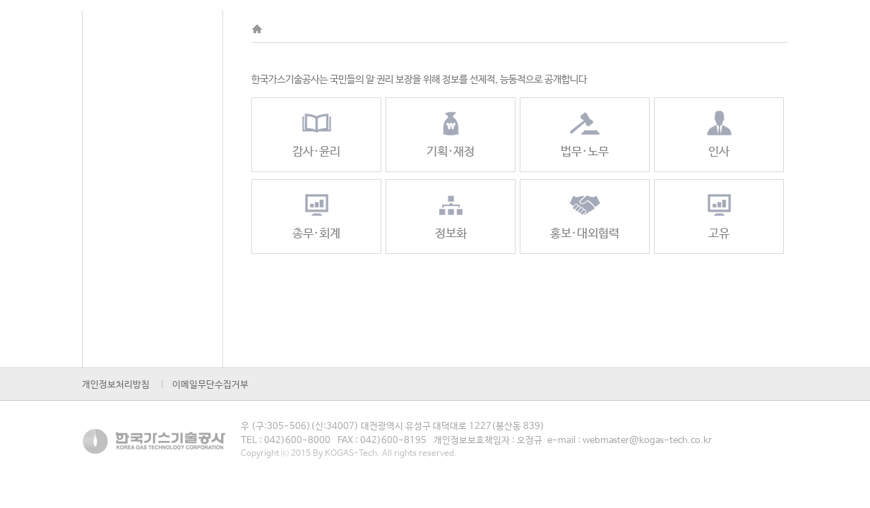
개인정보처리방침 (116, 385)
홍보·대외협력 (584, 215)
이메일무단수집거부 (210, 385)
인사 (719, 134)
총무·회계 (316, 215)
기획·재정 (451, 134)
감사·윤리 (316, 134)
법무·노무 (585, 134)
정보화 (451, 215)
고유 (719, 215)
